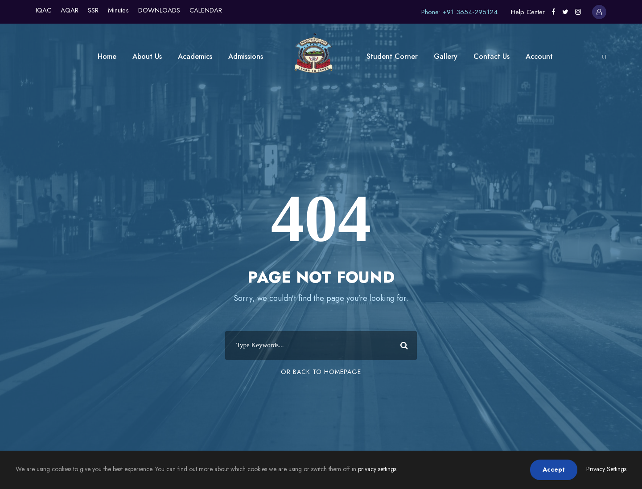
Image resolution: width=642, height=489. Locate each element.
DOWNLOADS (159, 10)
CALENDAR (205, 10)
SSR (93, 10)
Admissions (245, 56)
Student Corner (392, 56)
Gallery (445, 56)
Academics (195, 56)
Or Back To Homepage (321, 371)
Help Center (528, 12)
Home (107, 56)
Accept (554, 469)
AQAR (69, 10)
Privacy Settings (606, 468)
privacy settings (377, 468)
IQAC (43, 10)
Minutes (118, 10)
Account (539, 56)
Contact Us (491, 56)
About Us (147, 56)
